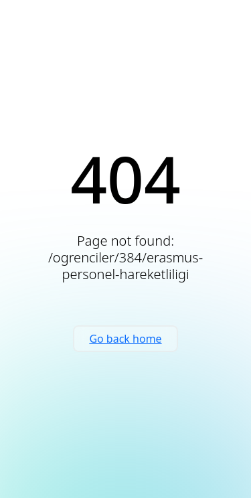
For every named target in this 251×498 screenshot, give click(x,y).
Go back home (125, 338)
